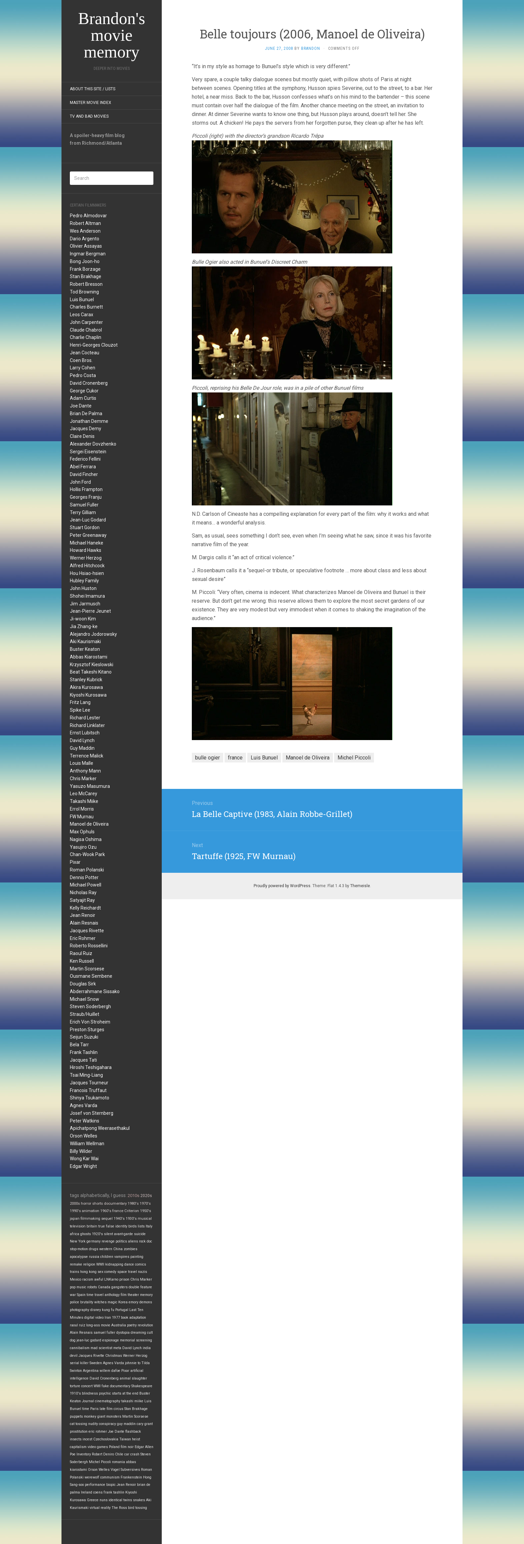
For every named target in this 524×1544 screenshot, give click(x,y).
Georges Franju (86, 497)
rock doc (145, 1241)
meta (117, 1348)
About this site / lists (92, 89)
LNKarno (111, 1279)
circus (118, 1409)
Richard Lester (85, 717)
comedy (110, 1272)
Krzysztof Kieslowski (91, 664)
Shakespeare (141, 1386)
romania (118, 1462)
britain (92, 1226)
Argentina (91, 1371)
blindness (90, 1393)
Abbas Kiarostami (88, 657)
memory (146, 1295)
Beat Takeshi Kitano (91, 672)
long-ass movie (98, 1325)
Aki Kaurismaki (85, 641)
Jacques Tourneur (89, 1082)
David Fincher (84, 474)
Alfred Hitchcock (87, 565)
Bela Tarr (79, 1044)
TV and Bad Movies (89, 116)
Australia (118, 1325)
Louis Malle (81, 763)
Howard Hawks (85, 550)
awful (98, 1279)
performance (95, 1484)
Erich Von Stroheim (90, 1022)
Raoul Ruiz (81, 953)
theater (133, 1295)
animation (90, 1211)
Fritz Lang (80, 702)
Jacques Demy (85, 428)
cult (150, 1332)
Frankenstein (131, 1477)
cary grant (145, 1424)
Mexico (75, 1279)
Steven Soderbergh (90, 1006)
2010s (133, 1195)
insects (76, 1439)
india (147, 1348)
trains (74, 1272)
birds (132, 1226)
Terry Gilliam (83, 512)
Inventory (84, 1454)
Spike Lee (80, 710)
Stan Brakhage (85, 276)
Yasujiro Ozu (83, 847)
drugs (93, 1249)
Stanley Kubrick (86, 679)
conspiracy (107, 1424)
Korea (123, 1302)
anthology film (116, 1295)
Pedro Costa (83, 375)
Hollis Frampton (86, 489)
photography (79, 1310)
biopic (111, 1484)
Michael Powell (85, 884)
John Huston (83, 588)
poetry (132, 1325)
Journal (88, 1401)
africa (74, 1234)
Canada (104, 1287)
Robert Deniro (103, 1454)
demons (145, 1302)
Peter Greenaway (88, 535)
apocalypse (79, 1257)
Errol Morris (82, 809)
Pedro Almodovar (88, 215)
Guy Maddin (82, 748)
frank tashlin (114, 1492)
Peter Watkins (84, 1120)
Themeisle (360, 885)
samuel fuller (104, 1332)
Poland (114, 1447)
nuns (104, 1500)
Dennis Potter (84, 877)
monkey (90, 1416)
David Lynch (82, 740)
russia (94, 1257)
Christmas (113, 1355)
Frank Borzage (85, 269)
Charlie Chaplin (85, 337)
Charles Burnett (86, 307)
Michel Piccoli (100, 1462)
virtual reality (100, 1508)
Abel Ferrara (83, 466)
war (73, 1295)
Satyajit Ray (82, 900)
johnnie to (132, 1363)
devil (74, 1355)
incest (87, 1439)
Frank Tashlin (84, 1052)
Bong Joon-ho (85, 261)
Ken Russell (82, 961)
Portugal (121, 1310)
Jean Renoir (82, 915)
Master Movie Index (90, 102)
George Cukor (84, 390)
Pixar (75, 862)
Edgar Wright (83, 1166)
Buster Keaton (85, 649)
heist (136, 1439)
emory (133, 1302)
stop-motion (79, 1249)
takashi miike (132, 1401)
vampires (121, 1257)
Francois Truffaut (88, 1090)
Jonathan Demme (89, 421)
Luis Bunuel (82, 299)
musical (145, 1218)
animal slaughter (133, 1378)
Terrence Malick (86, 755)
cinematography (107, 1401)
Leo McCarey (83, 793)
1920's (97, 1234)
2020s (146, 1195)
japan (75, 1218)
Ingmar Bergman (88, 253)
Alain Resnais (84, 923)
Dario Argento (84, 238)
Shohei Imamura (87, 596)
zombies (130, 1249)
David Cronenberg (89, 383)
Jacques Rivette (87, 930)
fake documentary (116, 1386)
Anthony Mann (85, 771)
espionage (110, 1340)
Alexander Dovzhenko (93, 444)
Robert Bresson (86, 284)
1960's (105, 1211)
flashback (133, 1431)
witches (100, 1302)
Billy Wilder (81, 1151)
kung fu (108, 1310)
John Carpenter (86, 322)
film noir (127, 1447)
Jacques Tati (83, 1060)
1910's (75, 1393)
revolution (145, 1325)
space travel (127, 1272)
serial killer (79, 1363)
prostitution (79, 1431)
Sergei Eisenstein (88, 451)
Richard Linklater (87, 725)
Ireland (86, 1492)
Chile (119, 1454)
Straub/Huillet (84, 1014)
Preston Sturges (87, 1029)
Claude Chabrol (86, 330)
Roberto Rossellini (89, 945)
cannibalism (80, 1348)
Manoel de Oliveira (89, 824)
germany (94, 1241)
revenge (108, 1241)
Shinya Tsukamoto (89, 1097)
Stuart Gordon (85, 527)
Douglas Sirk (83, 983)
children (106, 1257)
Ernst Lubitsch (85, 732)
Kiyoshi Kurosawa (88, 695)
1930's (131, 1218)
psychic (105, 1393)
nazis (142, 1272)
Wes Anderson (85, 231)
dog (73, 1340)
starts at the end (125, 1393)
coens (98, 1492)
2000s (75, 1203)
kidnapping (114, 1264)
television (78, 1226)
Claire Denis (82, 436)
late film (106, 1409)
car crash (131, 1454)
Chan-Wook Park (87, 854)
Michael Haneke (86, 543)
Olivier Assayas (86, 246)
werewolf (92, 1477)
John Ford (80, 482)
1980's (133, 1203)
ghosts (85, 1234)
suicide (140, 1234)
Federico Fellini (85, 459)
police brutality (81, 1302)
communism (110, 1477)
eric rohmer (98, 1431)
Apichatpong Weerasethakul (100, 1128)
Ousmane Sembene (91, 976)
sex (100, 1272)
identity (121, 1226)
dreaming (138, 1332)
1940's (119, 1218)
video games (98, 1447)
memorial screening (136, 1340)
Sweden (96, 1363)
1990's (75, 1211)
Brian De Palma (86, 413)
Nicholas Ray (83, 892)
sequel (107, 1218)
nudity (93, 1424)
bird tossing (137, 1508)
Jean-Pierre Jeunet (90, 611)
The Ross (119, 1508)
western (105, 1249)
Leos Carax (81, 314)
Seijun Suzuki (84, 1037)
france (117, 1211)
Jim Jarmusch (85, 603)
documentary (115, 1203)
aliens (133, 1241)
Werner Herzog (86, 558)
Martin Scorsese (87, 968)
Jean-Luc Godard (88, 519)
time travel (95, 1295)
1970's (145, 1203)
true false (106, 1226)
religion (89, 1264)
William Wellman (87, 1143)
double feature (140, 1287)
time (85, 1409)
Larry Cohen (82, 367)
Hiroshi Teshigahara (91, 1067)
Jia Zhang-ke (84, 626)
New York (78, 1241)
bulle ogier (207, 757)
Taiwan (125, 1439)
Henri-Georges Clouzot (94, 345)
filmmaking (90, 1218)
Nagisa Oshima (86, 839)
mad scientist (101, 1348)
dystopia (123, 1332)
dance (129, 1264)
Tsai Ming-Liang (86, 1075)
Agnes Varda (83, 1105)
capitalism (78, 1447)
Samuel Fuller (84, 504)
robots (92, 1287)
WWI (97, 1386)
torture (75, 1386)
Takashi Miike (84, 801)
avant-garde (123, 1234)
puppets (76, 1416)
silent (108, 1234)
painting (136, 1257)
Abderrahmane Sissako (95, 991)
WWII (100, 1264)
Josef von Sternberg (91, 1113)
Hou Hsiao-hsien (87, 573)
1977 (116, 1317)
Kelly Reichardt (85, 908)
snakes (139, 1500)
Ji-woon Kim (83, 618)
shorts (97, 1203)
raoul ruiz (77, 1325)
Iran (108, 1317)
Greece (93, 1500)
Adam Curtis (83, 398)
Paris (94, 1409)
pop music (78, 1287)
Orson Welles (83, 1136)
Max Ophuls (82, 831)
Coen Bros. (81, 360)
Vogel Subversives (125, 1469)
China (118, 1249)
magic (112, 1302)
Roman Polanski (87, 869)
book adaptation (133, 1317)
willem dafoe (110, 1371)
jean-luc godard (89, 1340)
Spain (81, 1295)
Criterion (131, 1211)
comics (140, 1264)
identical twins (120, 1500)
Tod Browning (84, 291)
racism (87, 1279)
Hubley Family (84, 580)
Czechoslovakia (105, 1439)
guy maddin (126, 1424)
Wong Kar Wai (84, 1158)
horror (86, 1203)
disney (95, 1310)
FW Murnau (82, 816)
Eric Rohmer (83, 938)
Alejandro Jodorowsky (93, 634)
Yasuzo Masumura (90, 786)
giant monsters (109, 1416)
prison (124, 1279)
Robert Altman (85, 223)
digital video (94, 1317)
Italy (149, 1226)
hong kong (88, 1272)
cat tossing (78, 1424)
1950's (145, 1211)
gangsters (119, 1287)
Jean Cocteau (84, 352)
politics (121, 1241)
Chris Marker (83, 778)
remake (76, 1264)
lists (141, 1226)
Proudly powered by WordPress (282, 885)
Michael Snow (84, 999)
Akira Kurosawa (86, 687)
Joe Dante (81, 405)
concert (87, 1386)
